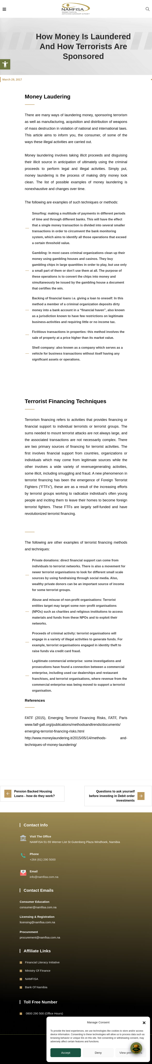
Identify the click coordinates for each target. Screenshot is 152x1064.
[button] (144, 1022)
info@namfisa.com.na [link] (44, 877)
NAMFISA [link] (31, 979)
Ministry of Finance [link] (37, 970)
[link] (5, 64)
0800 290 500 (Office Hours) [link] (44, 1013)
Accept (65, 1052)
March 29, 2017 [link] (12, 79)
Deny (98, 1052)
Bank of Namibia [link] (36, 987)
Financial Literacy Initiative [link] (42, 962)
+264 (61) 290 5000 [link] (43, 859)
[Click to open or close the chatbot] (136, 1048)
